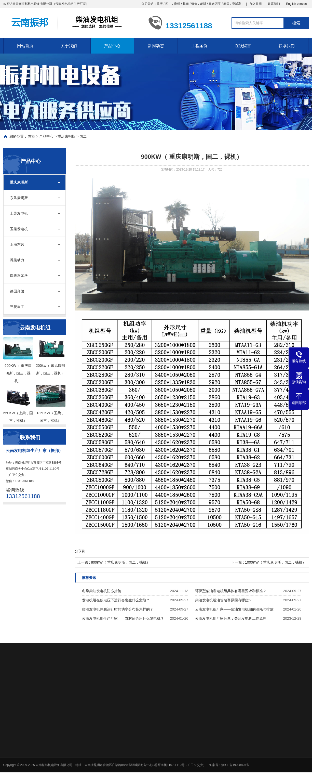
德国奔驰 (17, 291)
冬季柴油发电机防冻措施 (101, 591)
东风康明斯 (19, 198)
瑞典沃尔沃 (19, 276)
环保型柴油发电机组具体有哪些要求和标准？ (230, 591)
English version (296, 4)
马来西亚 (215, 4)
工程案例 (199, 46)
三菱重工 (17, 307)
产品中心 (112, 46)
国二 (83, 136)
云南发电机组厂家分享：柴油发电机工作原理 (230, 618)
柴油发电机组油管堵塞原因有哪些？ (223, 600)
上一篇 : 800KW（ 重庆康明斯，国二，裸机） (113, 562)
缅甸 (194, 4)
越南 (186, 4)
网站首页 (25, 46)
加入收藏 (256, 4)
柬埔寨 (236, 4)
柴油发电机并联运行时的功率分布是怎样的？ (117, 609)
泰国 (226, 4)
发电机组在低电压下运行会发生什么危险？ (116, 600)
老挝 (203, 4)
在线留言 (243, 46)
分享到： (82, 551)
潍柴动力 (17, 260)
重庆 (160, 4)
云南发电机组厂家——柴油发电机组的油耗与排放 (234, 609)
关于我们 (69, 46)
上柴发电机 (19, 213)
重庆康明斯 (66, 136)
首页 (31, 136)
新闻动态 (156, 46)
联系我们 (274, 4)
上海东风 (17, 244)
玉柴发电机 (19, 229)
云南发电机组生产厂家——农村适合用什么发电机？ (123, 618)
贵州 (177, 4)
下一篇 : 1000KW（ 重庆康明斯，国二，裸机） (268, 562)
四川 (168, 4)
